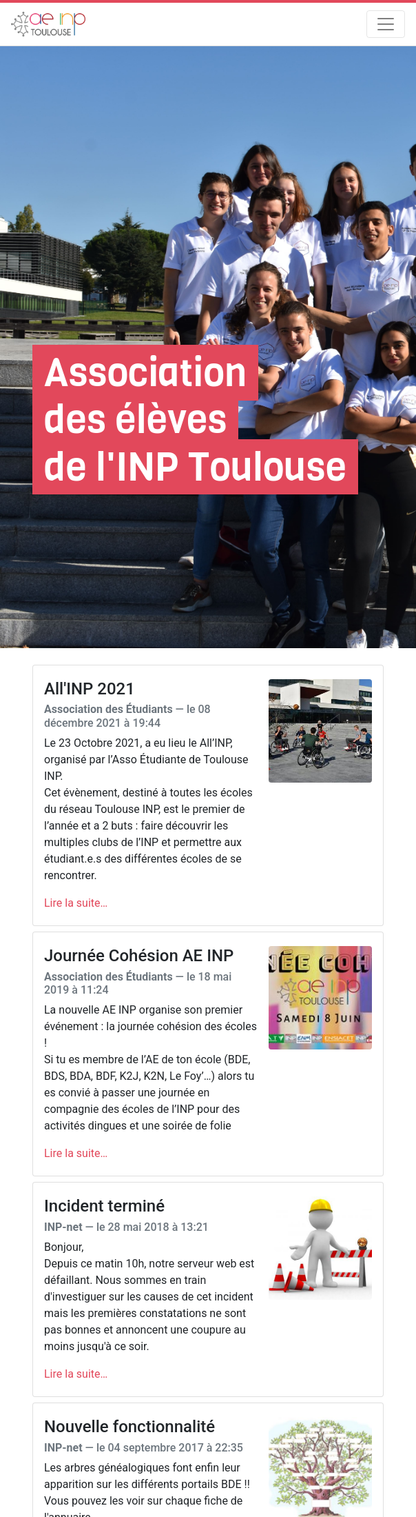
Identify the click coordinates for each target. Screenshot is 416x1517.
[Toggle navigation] (385, 24)
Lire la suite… (75, 903)
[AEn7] (48, 24)
